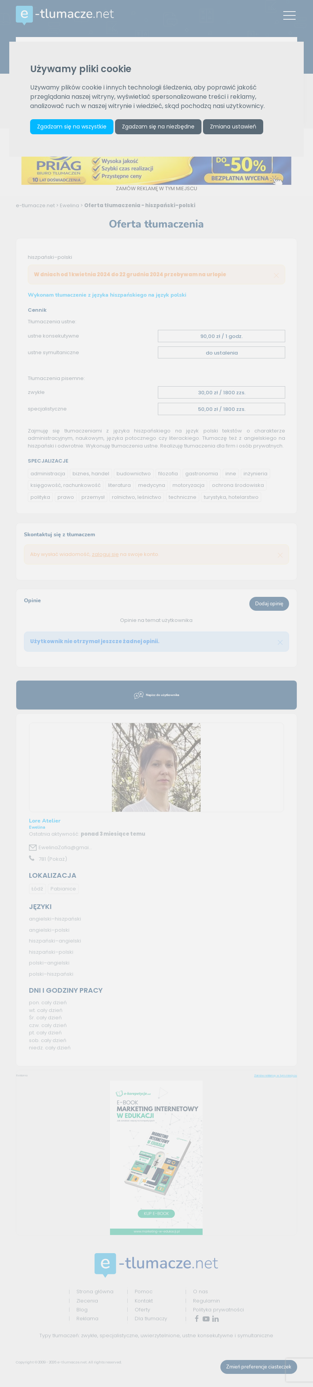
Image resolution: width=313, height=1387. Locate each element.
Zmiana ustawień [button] (233, 126)
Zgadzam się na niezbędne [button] (158, 126)
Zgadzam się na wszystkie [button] (72, 126)
